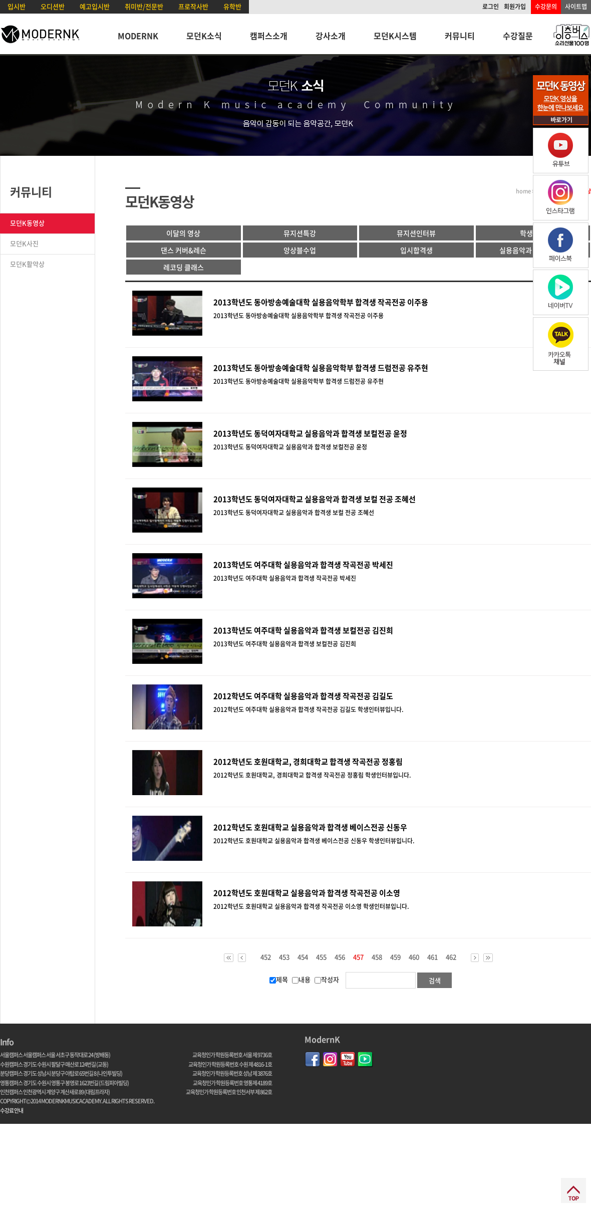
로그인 (490, 6)
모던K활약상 (27, 264)
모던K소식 (204, 36)
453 (284, 956)
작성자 (327, 979)
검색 (435, 980)
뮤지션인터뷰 (416, 233)
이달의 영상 (183, 233)
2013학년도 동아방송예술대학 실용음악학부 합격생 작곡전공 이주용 (320, 302)
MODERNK (138, 36)
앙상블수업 (299, 250)
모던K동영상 (27, 222)
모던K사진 (24, 243)
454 (303, 956)
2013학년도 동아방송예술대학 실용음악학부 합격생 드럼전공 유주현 (320, 367)
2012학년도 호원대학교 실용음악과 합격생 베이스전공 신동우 (310, 827)
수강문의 (546, 6)
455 (321, 956)
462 (451, 956)
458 (377, 956)
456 (340, 956)
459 (395, 956)
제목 (278, 979)
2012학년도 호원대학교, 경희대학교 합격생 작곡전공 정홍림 (308, 761)
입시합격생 (416, 250)
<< (228, 957)
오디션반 (53, 6)
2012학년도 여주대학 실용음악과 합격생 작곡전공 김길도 (303, 695)
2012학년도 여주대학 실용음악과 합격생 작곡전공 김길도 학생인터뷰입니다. (308, 709)
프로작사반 (193, 6)
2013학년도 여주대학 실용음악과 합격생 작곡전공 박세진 (303, 564)
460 (414, 956)
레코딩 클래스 (183, 267)
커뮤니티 (460, 36)
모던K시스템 (395, 36)
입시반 (17, 6)
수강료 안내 (11, 1110)
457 (358, 957)
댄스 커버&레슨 (183, 250)
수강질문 (518, 36)
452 (265, 956)
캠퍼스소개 (268, 36)
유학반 (232, 6)
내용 (301, 979)
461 (432, 956)
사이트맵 (576, 6)
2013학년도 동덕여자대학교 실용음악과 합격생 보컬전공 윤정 (310, 433)
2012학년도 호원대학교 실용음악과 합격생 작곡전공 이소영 (306, 892)
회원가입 (515, 6)
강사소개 (331, 36)
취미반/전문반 (144, 6)
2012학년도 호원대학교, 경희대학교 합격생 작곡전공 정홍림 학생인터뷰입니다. (312, 775)
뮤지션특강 (299, 233)
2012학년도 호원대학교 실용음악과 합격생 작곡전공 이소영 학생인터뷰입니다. (311, 906)
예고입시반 (95, 6)
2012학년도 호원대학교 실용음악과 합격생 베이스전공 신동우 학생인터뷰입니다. (314, 840)
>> (488, 957)
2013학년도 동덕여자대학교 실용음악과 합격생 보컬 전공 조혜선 (314, 499)
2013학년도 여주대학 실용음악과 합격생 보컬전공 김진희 (303, 630)
